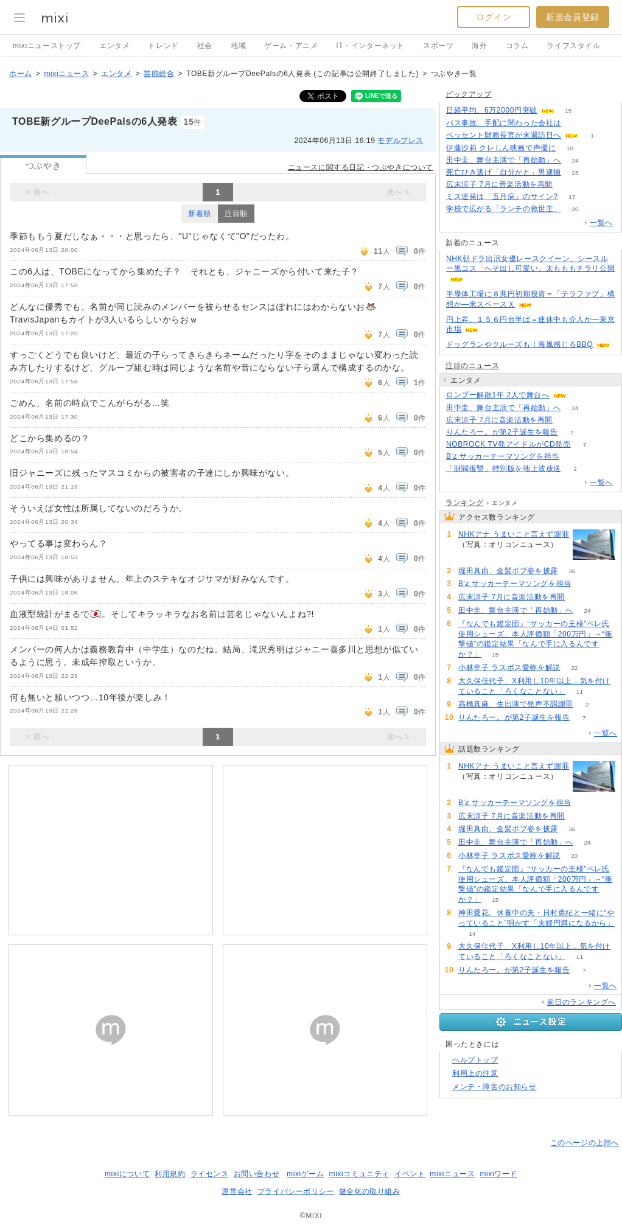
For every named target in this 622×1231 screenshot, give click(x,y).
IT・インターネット (370, 45)
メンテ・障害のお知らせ (494, 1087)
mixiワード (498, 1174)
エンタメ (114, 45)
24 (574, 160)
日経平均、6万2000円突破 (491, 110)
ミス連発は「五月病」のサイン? (502, 196)
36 (571, 571)
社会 (204, 45)
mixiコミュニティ (359, 1174)
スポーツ (438, 45)
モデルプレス (400, 140)
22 (574, 667)
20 (574, 209)
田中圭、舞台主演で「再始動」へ (503, 160)
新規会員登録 (572, 17)
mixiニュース (66, 73)
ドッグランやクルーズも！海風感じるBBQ (519, 344)
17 (571, 197)
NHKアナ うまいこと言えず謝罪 (513, 534)
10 (570, 148)
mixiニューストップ (47, 45)
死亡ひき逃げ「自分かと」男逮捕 (503, 172)
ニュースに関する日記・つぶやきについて (360, 167)
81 (573, 456)
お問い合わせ (257, 1174)
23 (574, 172)
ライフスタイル (573, 45)
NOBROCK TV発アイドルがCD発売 (508, 444)
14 (472, 933)
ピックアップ (469, 94)
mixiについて (127, 1174)
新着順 (199, 213)
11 (579, 691)
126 (575, 123)
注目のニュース (472, 365)
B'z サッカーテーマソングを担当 (502, 456)
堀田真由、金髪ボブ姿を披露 (508, 571)
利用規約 (170, 1174)
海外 (479, 45)
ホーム (20, 73)
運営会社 (237, 1191)
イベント (409, 1174)
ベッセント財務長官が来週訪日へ (503, 135)
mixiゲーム (305, 1174)
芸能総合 (159, 73)
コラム (517, 45)
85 (472, 554)
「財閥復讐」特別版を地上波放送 (503, 468)
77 (566, 184)
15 (568, 110)
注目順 (236, 213)
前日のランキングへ (581, 1002)
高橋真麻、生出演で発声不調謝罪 (515, 704)
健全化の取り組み (369, 1191)
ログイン (493, 17)
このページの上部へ (584, 1143)
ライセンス (209, 1174)
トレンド (163, 45)
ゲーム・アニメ (291, 45)
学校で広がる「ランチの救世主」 (503, 208)
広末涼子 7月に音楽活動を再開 (499, 184)
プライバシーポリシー (295, 1191)
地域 (238, 45)
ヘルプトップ (475, 1060)
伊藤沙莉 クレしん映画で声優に (501, 148)
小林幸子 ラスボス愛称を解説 (509, 667)
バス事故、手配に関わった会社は (503, 123)
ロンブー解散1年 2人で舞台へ (498, 395)
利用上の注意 (475, 1073)
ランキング (465, 502)
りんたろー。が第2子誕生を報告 (502, 432)
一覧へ (601, 222)
